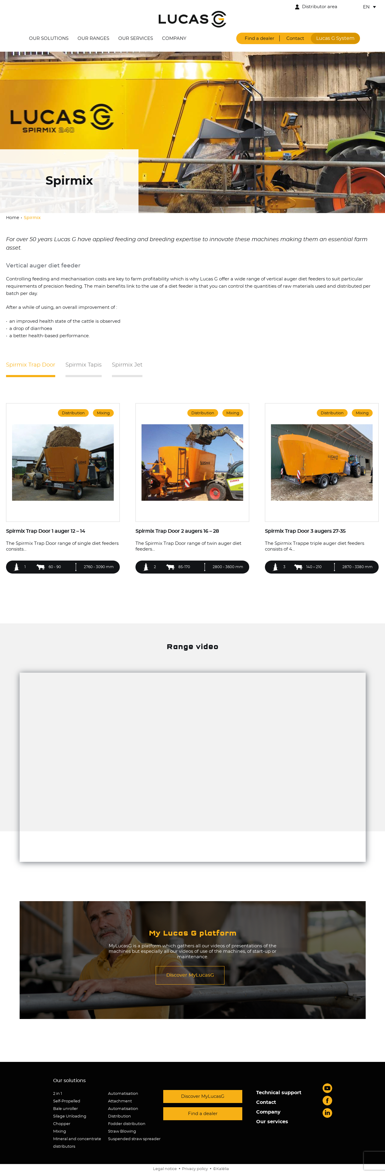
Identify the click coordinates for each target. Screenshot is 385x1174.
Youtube (327, 1088)
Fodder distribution (126, 1124)
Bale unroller (65, 1109)
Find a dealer (259, 38)
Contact (295, 38)
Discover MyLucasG (190, 975)
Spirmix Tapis (83, 365)
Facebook (327, 1100)
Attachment (120, 1101)
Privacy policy (195, 1169)
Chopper (61, 1124)
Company (174, 38)
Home (13, 218)
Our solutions (48, 38)
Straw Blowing (122, 1132)
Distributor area (319, 7)
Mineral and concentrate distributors (77, 1143)
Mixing (59, 1132)
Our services (135, 38)
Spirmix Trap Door (30, 365)
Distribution (119, 1116)
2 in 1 (57, 1094)
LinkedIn (327, 1113)
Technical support (278, 1092)
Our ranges (93, 38)
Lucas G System (335, 38)
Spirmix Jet (127, 365)
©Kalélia (221, 1169)
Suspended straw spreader (134, 1139)
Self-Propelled (66, 1101)
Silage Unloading (69, 1116)
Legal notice (165, 1169)
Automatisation (123, 1094)
